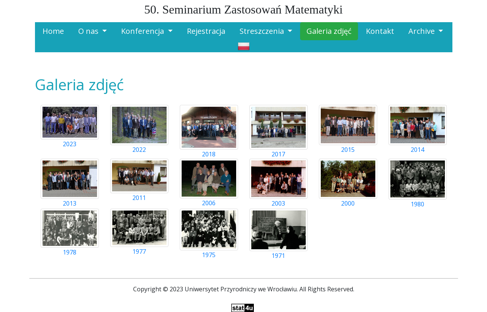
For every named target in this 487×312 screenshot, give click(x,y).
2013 (69, 203)
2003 (278, 203)
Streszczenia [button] (263, 31)
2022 (139, 149)
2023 (69, 144)
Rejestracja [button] (206, 31)
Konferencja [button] (143, 31)
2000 (348, 203)
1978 (69, 252)
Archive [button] (422, 31)
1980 (417, 204)
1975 (208, 255)
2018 (208, 154)
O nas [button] (89, 31)
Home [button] (53, 31)
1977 (139, 251)
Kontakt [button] (380, 31)
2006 (208, 203)
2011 (139, 198)
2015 (348, 149)
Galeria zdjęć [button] (329, 31)
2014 (417, 149)
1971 (278, 255)
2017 (278, 154)
